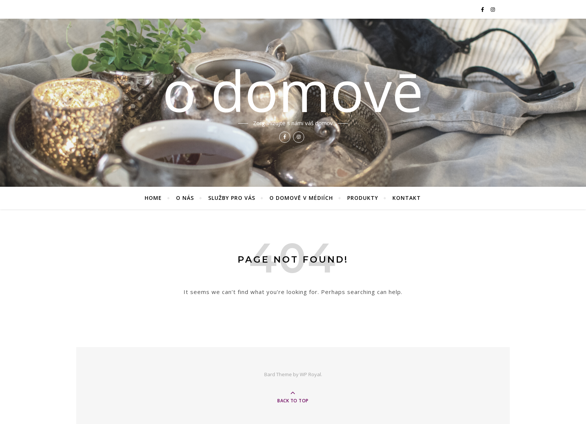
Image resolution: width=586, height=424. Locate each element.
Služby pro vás (231, 197)
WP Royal (310, 374)
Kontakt (406, 197)
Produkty (362, 197)
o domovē (293, 90)
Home (153, 197)
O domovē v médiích (301, 197)
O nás (185, 197)
